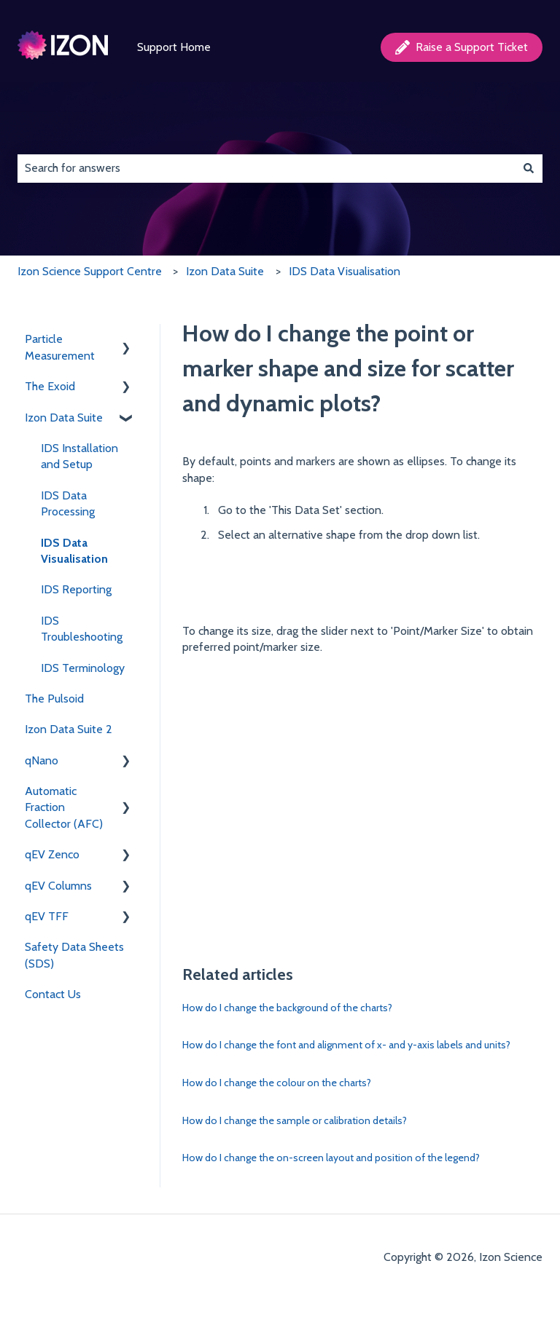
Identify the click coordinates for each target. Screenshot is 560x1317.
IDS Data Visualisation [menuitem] (74, 551)
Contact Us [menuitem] (53, 994)
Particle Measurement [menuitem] (60, 347)
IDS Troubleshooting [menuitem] (81, 629)
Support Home (174, 47)
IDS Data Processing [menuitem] (68, 503)
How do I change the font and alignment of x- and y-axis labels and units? (346, 1044)
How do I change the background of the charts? (287, 1007)
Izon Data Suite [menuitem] (64, 417)
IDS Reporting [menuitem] (76, 589)
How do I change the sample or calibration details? (294, 1120)
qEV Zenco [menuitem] (52, 854)
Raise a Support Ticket (461, 47)
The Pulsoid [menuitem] (54, 698)
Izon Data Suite (225, 271)
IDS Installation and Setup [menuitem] (79, 456)
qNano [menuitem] (41, 760)
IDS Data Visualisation (344, 271)
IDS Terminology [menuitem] (83, 668)
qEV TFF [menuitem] (47, 916)
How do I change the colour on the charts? (276, 1082)
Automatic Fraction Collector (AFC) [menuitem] (64, 807)
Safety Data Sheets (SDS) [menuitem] (74, 955)
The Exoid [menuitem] (50, 386)
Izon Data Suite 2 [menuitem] (68, 729)
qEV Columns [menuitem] (58, 886)
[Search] (528, 168)
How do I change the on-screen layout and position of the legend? (331, 1157)
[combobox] (266, 168)
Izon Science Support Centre (90, 271)
